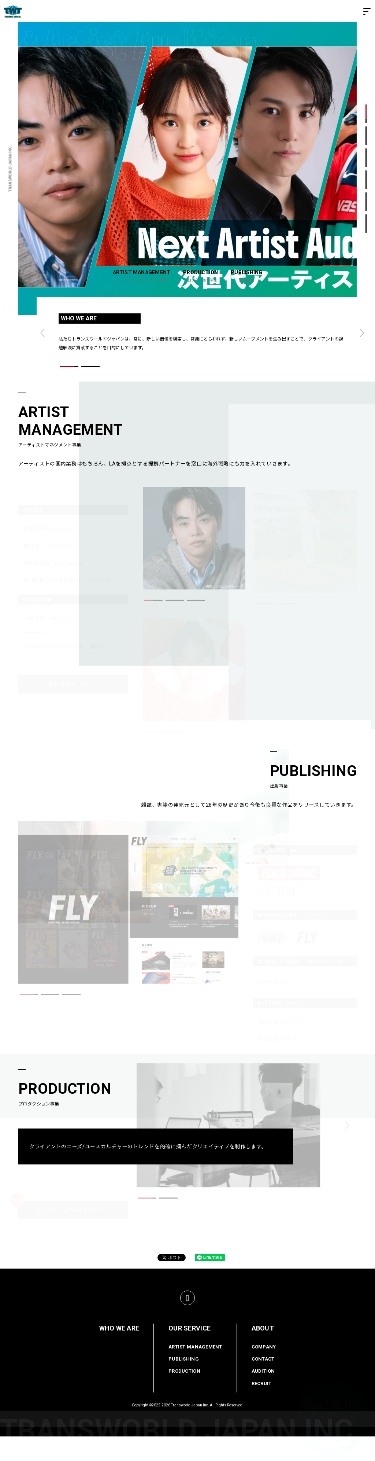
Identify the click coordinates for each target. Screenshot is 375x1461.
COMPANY (264, 1371)
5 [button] (366, 202)
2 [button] (366, 136)
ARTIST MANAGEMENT (195, 1371)
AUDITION (263, 1396)
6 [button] (366, 224)
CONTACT (263, 1384)
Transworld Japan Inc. (190, 1430)
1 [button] (366, 114)
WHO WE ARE (119, 1353)
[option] (187, 168)
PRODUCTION (184, 1396)
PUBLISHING (183, 1384)
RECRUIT (262, 1408)
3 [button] (366, 158)
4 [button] (366, 180)
